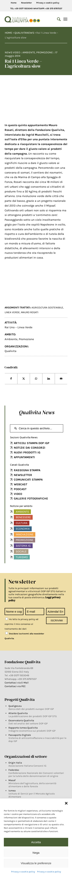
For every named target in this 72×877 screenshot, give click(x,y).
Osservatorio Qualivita (21, 720)
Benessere (23, 517)
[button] (66, 803)
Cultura (21, 523)
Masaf (11, 780)
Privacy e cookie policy (23, 871)
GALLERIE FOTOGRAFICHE (31, 498)
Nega (36, 852)
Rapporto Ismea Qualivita (23, 727)
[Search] (57, 19)
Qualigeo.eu (15, 705)
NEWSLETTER (23, 475)
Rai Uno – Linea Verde (18, 327)
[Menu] (65, 19)
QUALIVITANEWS (24, 32)
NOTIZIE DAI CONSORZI (29, 447)
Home (14, 3)
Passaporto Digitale (19, 735)
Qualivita (10, 351)
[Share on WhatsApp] (36, 378)
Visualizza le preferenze (36, 863)
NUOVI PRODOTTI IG (27, 452)
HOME (8, 32)
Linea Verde (12, 312)
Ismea (12, 790)
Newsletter (26, 3)
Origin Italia (15, 762)
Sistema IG (23, 545)
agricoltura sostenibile (47, 307)
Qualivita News (36, 412)
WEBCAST (20, 484)
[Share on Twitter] (23, 378)
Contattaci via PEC (15, 686)
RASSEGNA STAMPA (27, 470)
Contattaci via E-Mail (17, 682)
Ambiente (28, 52)
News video (12, 52)
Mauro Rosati (29, 312)
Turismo (22, 557)
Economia (23, 528)
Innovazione (24, 534)
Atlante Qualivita (18, 713)
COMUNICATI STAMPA (28, 479)
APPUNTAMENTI (24, 457)
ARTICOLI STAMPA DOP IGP (31, 443)
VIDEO (18, 494)
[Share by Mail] (61, 378)
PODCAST (20, 489)
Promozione (44, 52)
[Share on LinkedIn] (48, 378)
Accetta (36, 842)
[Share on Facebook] (11, 378)
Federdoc (13, 769)
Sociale (21, 551)
